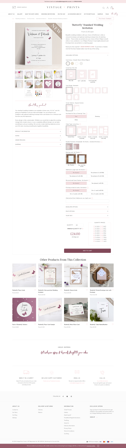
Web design (47, 441)
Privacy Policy (67, 428)
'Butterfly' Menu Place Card (72, 324)
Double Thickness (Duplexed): (74, 141)
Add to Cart (87, 251)
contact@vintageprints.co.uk (77, 383)
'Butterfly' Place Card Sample (46, 324)
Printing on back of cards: (73, 187)
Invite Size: (69, 68)
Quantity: (70, 225)
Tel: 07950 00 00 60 (102, 381)
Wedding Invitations (48, 14)
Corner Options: (70, 103)
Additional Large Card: (72, 169)
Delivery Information (69, 426)
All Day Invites (30, 18)
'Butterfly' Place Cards (18, 290)
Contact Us (15, 410)
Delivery (40, 410)
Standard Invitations (41, 18)
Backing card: (69, 152)
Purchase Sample (105, 18)
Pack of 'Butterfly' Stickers (19, 324)
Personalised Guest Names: (74, 180)
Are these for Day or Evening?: (74, 113)
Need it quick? (67, 415)
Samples (100, 14)
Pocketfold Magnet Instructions (72, 418)
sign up (94, 417)
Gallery (19, 14)
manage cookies (91, 446)
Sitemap (14, 418)
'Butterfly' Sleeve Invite (70, 290)
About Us (11, 14)
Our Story (14, 412)
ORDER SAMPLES (22, 7)
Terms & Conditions (69, 431)
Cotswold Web (55, 441)
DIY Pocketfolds (89, 14)
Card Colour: (69, 60)
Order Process (68, 410)
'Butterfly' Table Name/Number (99, 324)
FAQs (107, 14)
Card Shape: (69, 85)
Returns (40, 412)
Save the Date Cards (32, 14)
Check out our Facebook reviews (51, 381)
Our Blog (14, 415)
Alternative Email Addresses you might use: (78, 198)
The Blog (114, 14)
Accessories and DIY (74, 14)
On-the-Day (61, 14)
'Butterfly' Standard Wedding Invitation (57, 18)
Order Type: (69, 124)
